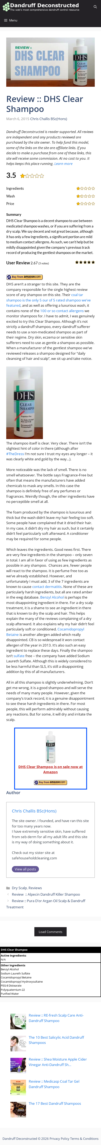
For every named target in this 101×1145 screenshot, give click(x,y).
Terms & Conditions (84, 1138)
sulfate (19, 655)
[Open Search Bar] (95, 7)
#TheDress (15, 453)
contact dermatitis (47, 586)
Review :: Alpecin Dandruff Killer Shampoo (46, 894)
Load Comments (50, 932)
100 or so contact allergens (62, 310)
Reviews (35, 887)
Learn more (63, 163)
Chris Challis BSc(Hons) (48, 118)
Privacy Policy (59, 1138)
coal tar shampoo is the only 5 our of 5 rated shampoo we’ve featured (48, 300)
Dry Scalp (19, 887)
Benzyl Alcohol (52, 597)
